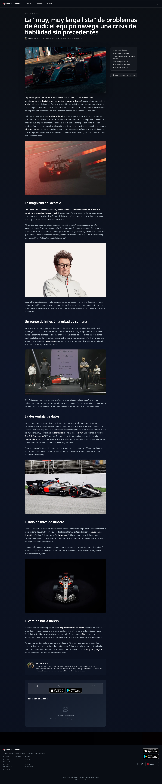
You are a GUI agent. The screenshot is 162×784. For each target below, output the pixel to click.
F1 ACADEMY (7, 767)
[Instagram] (138, 764)
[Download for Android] (74, 690)
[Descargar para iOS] (151, 750)
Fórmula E (6, 769)
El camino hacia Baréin (120, 67)
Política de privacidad (81, 780)
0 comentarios (77, 38)
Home (27, 13)
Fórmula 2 (6, 762)
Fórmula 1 (6, 759)
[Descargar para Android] (151, 756)
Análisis (39, 4)
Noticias (28, 4)
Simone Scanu (33, 38)
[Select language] (152, 764)
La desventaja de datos (120, 62)
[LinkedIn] (142, 764)
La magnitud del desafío (121, 54)
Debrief (49, 4)
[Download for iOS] (57, 690)
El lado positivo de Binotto (121, 64)
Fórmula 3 (6, 764)
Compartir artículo (123, 75)
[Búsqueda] (157, 4)
